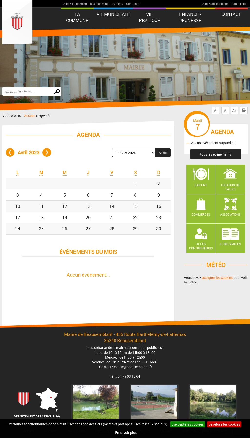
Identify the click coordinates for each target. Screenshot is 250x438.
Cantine (201, 185)
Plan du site (238, 4)
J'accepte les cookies (188, 424)
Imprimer (245, 110)
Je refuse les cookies (224, 424)
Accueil (29, 115)
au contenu (79, 4)
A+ (234, 110)
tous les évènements (215, 154)
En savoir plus (126, 432)
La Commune (77, 17)
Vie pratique (149, 17)
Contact (231, 14)
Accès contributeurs (201, 246)
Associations (230, 214)
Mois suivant (46, 152)
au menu (117, 4)
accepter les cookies (217, 277)
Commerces (201, 214)
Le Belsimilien (230, 244)
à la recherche (99, 4)
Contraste (132, 4)
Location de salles (230, 187)
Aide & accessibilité (215, 4)
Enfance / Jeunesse (190, 17)
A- (215, 110)
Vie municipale (113, 14)
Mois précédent (10, 152)
